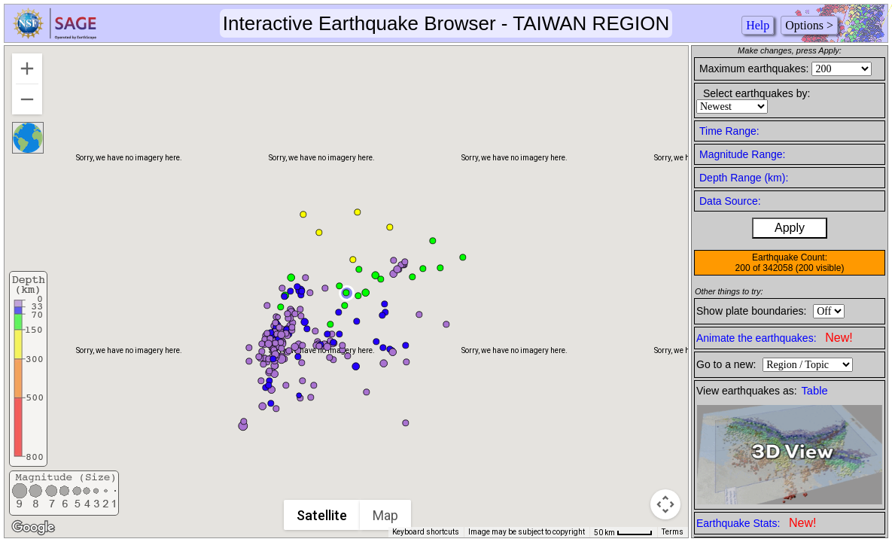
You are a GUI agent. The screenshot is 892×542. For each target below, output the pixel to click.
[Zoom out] (27, 99)
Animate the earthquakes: (774, 337)
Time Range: (729, 131)
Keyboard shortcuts (425, 532)
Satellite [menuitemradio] (322, 515)
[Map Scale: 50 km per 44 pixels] (623, 532)
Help (757, 25)
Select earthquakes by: (756, 93)
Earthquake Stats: (756, 522)
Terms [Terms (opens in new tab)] (672, 532)
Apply (790, 227)
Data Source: (730, 201)
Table (815, 391)
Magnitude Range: (742, 154)
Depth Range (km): (743, 178)
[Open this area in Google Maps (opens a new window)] (33, 527)
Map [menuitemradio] (385, 515)
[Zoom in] (27, 68)
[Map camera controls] (665, 504)
